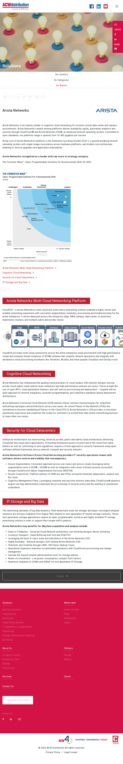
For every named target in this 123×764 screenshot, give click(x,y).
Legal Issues (70, 752)
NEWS (118, 29)
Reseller (67, 655)
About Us (7, 648)
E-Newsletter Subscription (18, 700)
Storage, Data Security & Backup (18, 635)
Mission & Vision (10, 659)
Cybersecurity (9, 614)
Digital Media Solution (13, 622)
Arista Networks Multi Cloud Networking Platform (28, 268)
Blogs (67, 614)
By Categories (61, 80)
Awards (6, 663)
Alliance (68, 659)
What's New (70, 602)
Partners (68, 648)
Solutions (7, 602)
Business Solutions (12, 609)
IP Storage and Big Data (14, 282)
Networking (8, 631)
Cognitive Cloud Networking (16, 272)
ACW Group (8, 668)
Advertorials (70, 618)
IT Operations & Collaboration (17, 627)
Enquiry (62, 576)
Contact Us (8, 686)
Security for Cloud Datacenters (18, 277)
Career (67, 676)
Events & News (71, 609)
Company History (11, 655)
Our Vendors (61, 74)
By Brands (61, 85)
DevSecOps (8, 618)
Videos (67, 622)
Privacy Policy (53, 752)
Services (7, 676)
